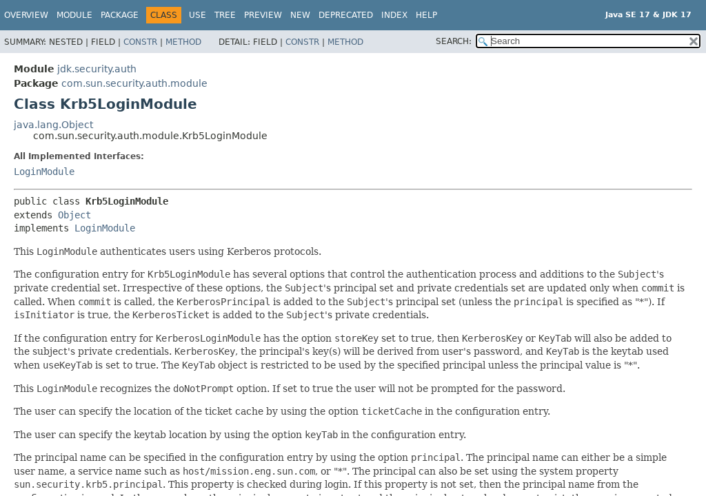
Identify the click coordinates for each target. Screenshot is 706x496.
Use (197, 15)
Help (426, 15)
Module (74, 15)
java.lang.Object (53, 124)
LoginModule (44, 171)
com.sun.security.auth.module (134, 83)
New (300, 15)
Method (183, 42)
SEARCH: (454, 41)
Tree (225, 15)
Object (74, 214)
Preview (263, 15)
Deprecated (346, 15)
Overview (26, 15)
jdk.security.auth (97, 68)
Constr (140, 42)
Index (394, 15)
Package (120, 15)
